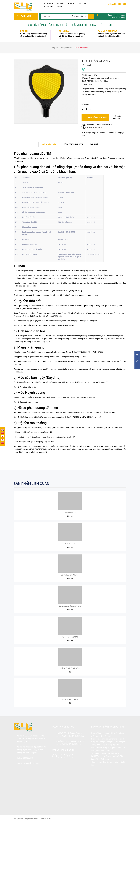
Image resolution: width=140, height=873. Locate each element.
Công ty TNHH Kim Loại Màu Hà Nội (37, 866)
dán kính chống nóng (105, 798)
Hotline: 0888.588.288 (116, 4)
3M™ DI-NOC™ (70, 557)
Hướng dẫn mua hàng (117, 117)
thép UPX (94, 806)
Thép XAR (110, 801)
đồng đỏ (121, 786)
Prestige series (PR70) (70, 671)
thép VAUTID (118, 804)
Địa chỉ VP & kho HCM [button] (63, 774)
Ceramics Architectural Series (70, 633)
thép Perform (107, 804)
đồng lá (103, 789)
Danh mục (26, 16)
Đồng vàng (113, 786)
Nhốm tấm (114, 781)
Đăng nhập (120, 15)
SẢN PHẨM (60, 4)
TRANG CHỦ (48, 4)
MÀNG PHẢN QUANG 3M (70, 709)
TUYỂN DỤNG (48, 7)
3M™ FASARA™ (70, 519)
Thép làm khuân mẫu (110, 809)
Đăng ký (111, 15)
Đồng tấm (95, 789)
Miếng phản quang (109, 795)
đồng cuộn (96, 792)
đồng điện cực (113, 792)
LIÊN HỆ (59, 7)
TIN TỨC (71, 4)
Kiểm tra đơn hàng (118, 18)
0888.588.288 (94, 127)
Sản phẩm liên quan (31, 484)
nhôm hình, (107, 783)
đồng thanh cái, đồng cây (116, 789)
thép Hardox (104, 806)
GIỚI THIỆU (82, 4)
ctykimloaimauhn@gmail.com (28, 811)
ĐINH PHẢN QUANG (70, 747)
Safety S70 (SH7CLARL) (70, 595)
